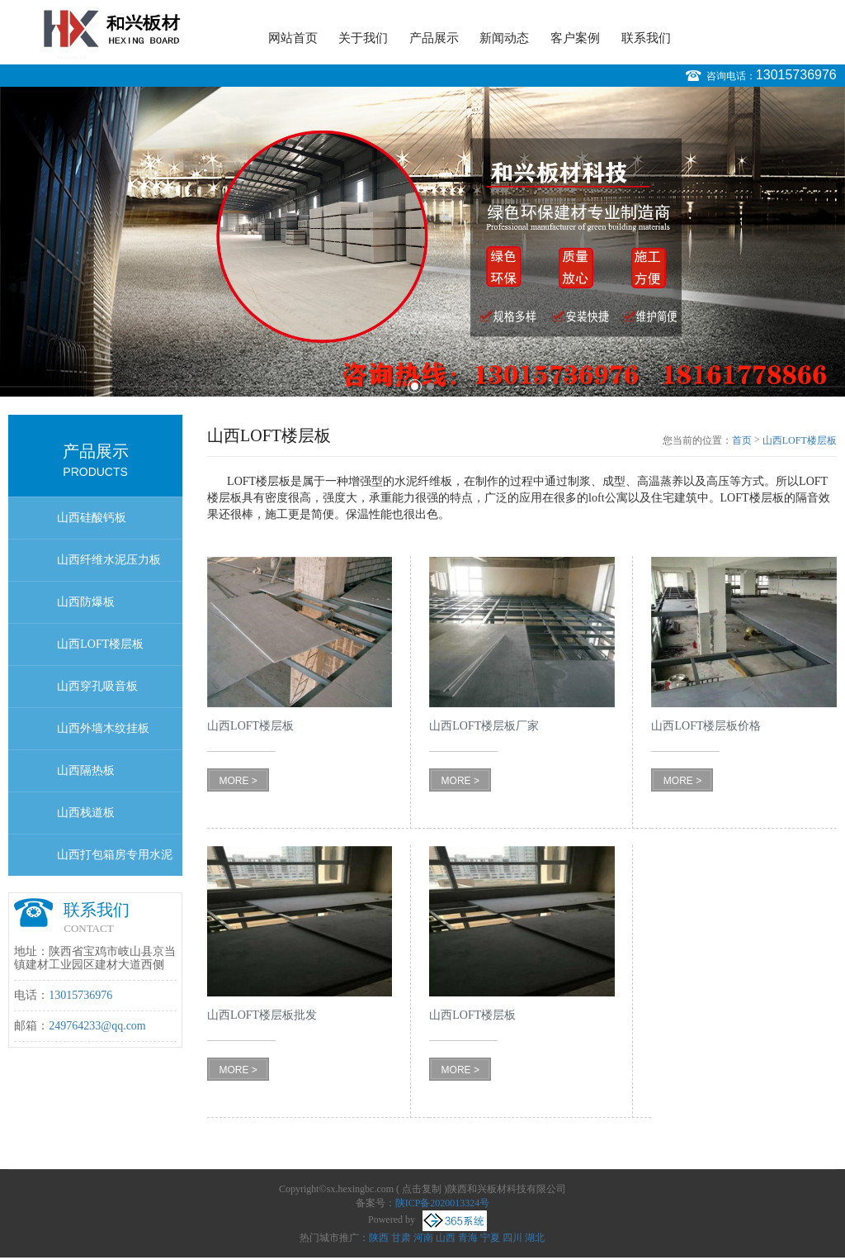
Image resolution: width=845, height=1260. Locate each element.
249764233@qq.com (97, 1026)
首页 (742, 440)
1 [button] (414, 386)
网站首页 (293, 38)
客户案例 (575, 38)
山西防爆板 (86, 602)
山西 (446, 1237)
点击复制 (421, 1189)
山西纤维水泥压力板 (109, 560)
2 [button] (430, 386)
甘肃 (401, 1237)
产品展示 (434, 38)
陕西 (379, 1237)
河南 (423, 1237)
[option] (422, 242)
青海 (468, 1237)
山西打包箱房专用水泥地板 (114, 862)
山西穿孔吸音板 (97, 686)
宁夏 (490, 1237)
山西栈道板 (86, 812)
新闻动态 (504, 38)
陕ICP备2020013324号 (442, 1203)
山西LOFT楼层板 (100, 644)
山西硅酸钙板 (91, 517)
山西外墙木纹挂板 (103, 728)
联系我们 (646, 38)
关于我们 (363, 38)
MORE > (238, 781)
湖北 (535, 1237)
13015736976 (796, 75)
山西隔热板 (86, 770)
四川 (512, 1237)
